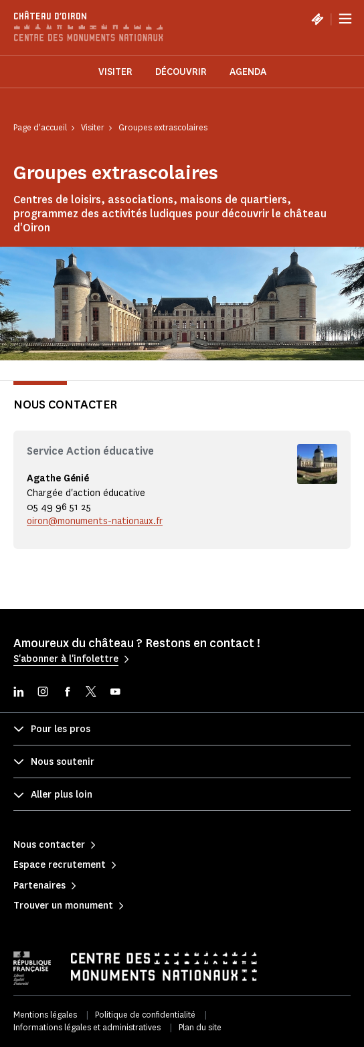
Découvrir (181, 72)
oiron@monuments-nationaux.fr (95, 521)
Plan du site (200, 1027)
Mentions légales (45, 1014)
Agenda (248, 72)
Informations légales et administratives (87, 1027)
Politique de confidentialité (145, 1014)
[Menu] (345, 19)
